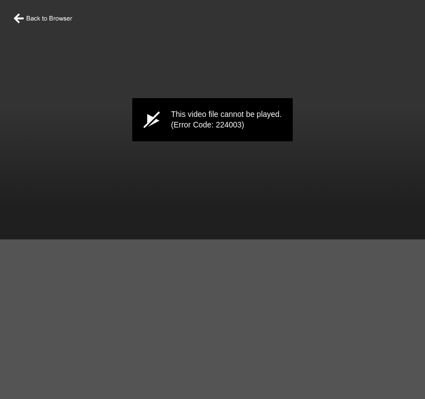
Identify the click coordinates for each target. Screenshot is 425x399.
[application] (212, 119)
